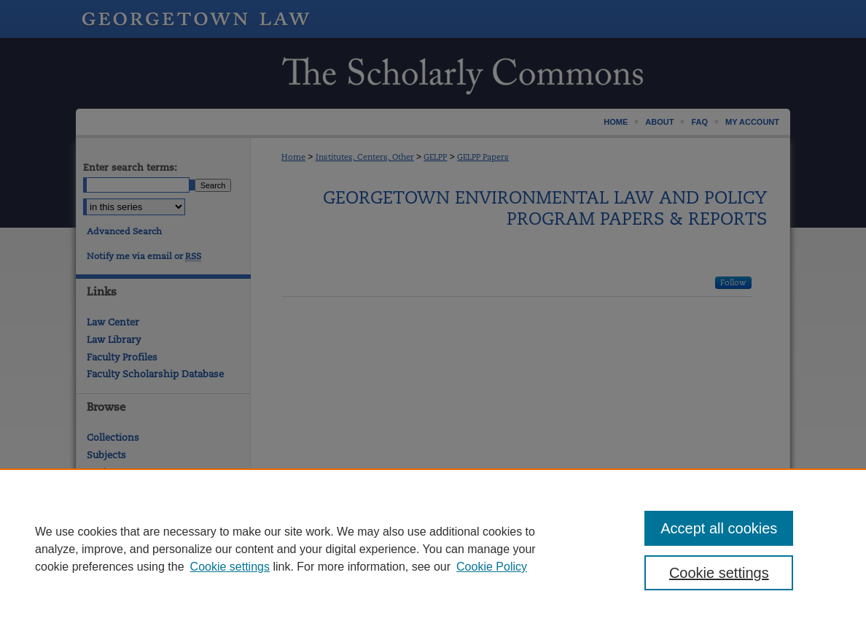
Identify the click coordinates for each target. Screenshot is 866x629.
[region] (433, 548)
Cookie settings (230, 566)
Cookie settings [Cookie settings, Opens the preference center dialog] (719, 573)
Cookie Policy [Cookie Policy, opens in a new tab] (491, 566)
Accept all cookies (718, 528)
